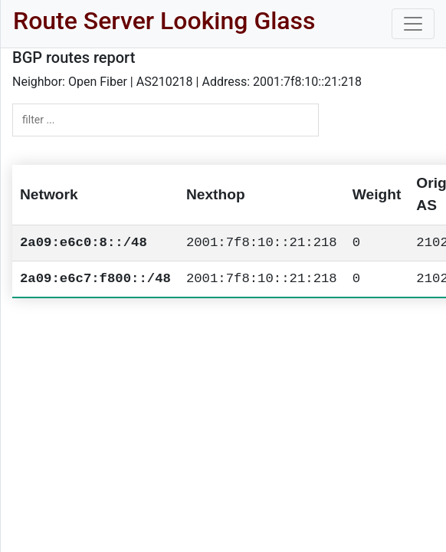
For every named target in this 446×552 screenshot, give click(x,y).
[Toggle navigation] (413, 23)
